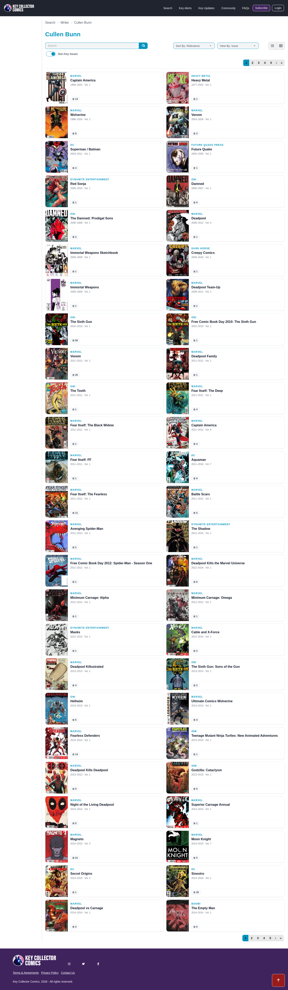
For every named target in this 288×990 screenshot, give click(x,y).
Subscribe (261, 8)
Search (167, 8)
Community (228, 8)
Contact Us (68, 972)
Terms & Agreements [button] (26, 972)
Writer (65, 22)
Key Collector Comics (26, 981)
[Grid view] (281, 45)
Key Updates (206, 8)
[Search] (143, 46)
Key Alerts (185, 8)
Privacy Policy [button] (50, 972)
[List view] (273, 45)
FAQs (245, 8)
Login (278, 8)
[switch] (51, 54)
